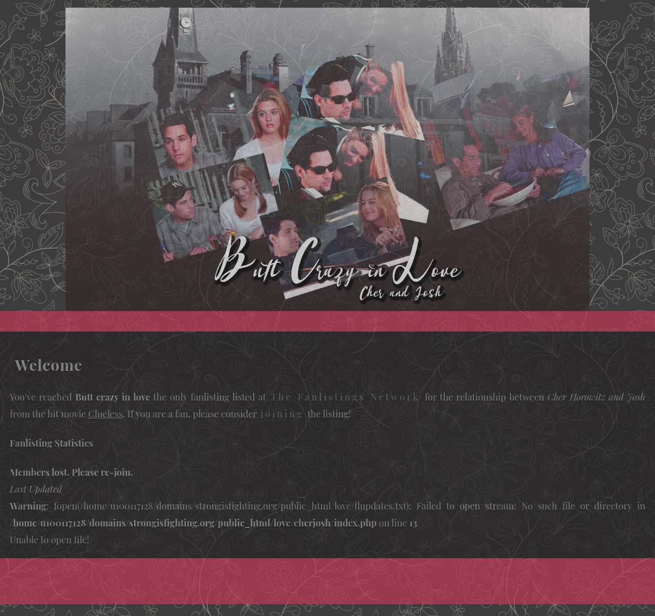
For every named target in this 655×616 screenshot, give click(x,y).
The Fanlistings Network (345, 397)
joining (281, 414)
